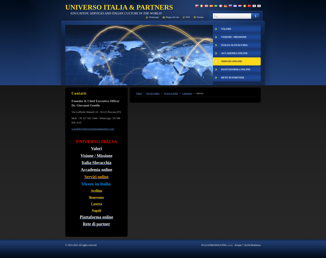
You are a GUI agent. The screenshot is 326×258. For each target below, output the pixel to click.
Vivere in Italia (171, 93)
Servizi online (153, 93)
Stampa (200, 17)
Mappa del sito (172, 17)
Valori (139, 93)
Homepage (154, 17)
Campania (187, 93)
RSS (188, 17)
